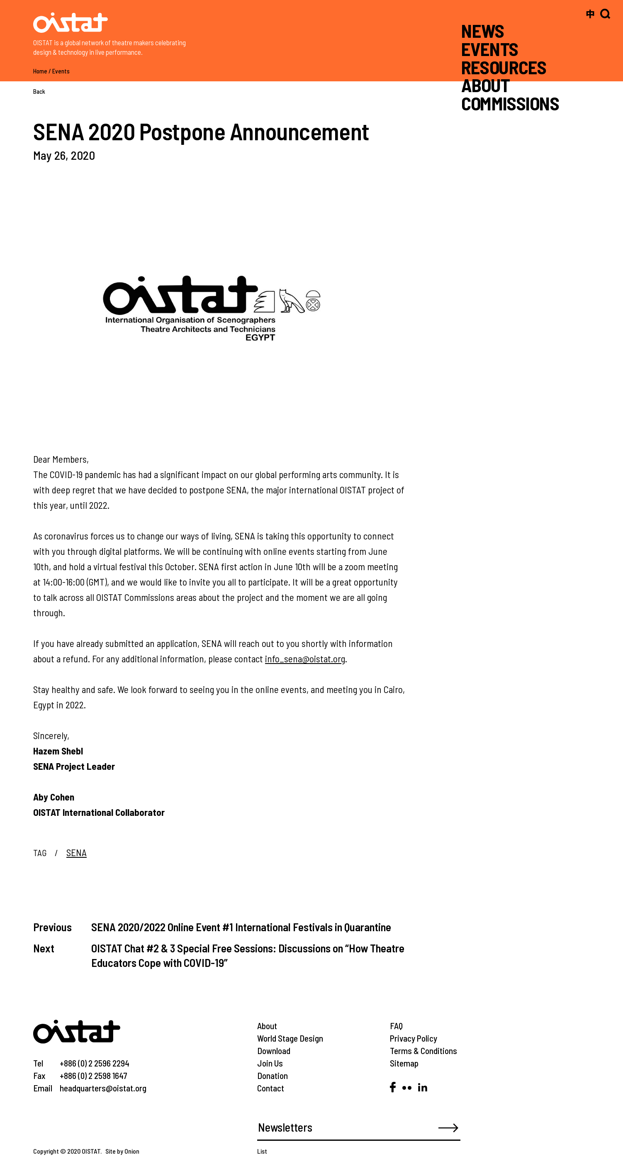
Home (40, 71)
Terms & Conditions (423, 1050)
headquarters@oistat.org (103, 1088)
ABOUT (485, 85)
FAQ (396, 1025)
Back (39, 91)
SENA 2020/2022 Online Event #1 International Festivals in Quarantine (241, 926)
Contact (270, 1088)
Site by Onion (122, 1151)
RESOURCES (503, 67)
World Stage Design (290, 1038)
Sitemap (404, 1063)
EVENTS (489, 49)
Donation (272, 1075)
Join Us (270, 1063)
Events (61, 71)
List (262, 1151)
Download (273, 1050)
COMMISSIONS (510, 103)
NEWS (482, 30)
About (267, 1025)
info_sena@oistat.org (305, 658)
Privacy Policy (413, 1038)
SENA (76, 852)
